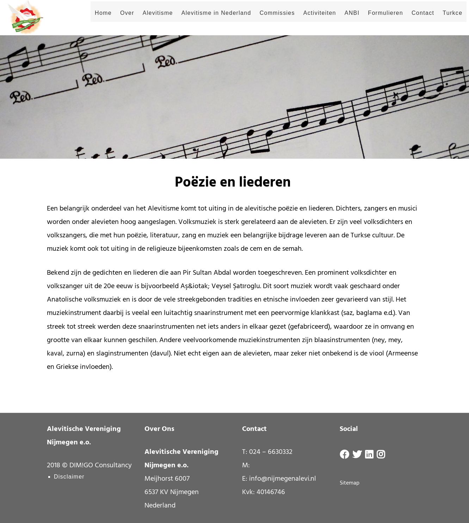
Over (119, 19)
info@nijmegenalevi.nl (282, 479)
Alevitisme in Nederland (208, 19)
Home (95, 19)
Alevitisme (149, 19)
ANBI (343, 19)
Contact (414, 19)
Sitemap (349, 483)
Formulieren (377, 19)
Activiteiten (311, 19)
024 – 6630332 (270, 452)
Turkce (444, 19)
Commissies (268, 19)
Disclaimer (69, 477)
